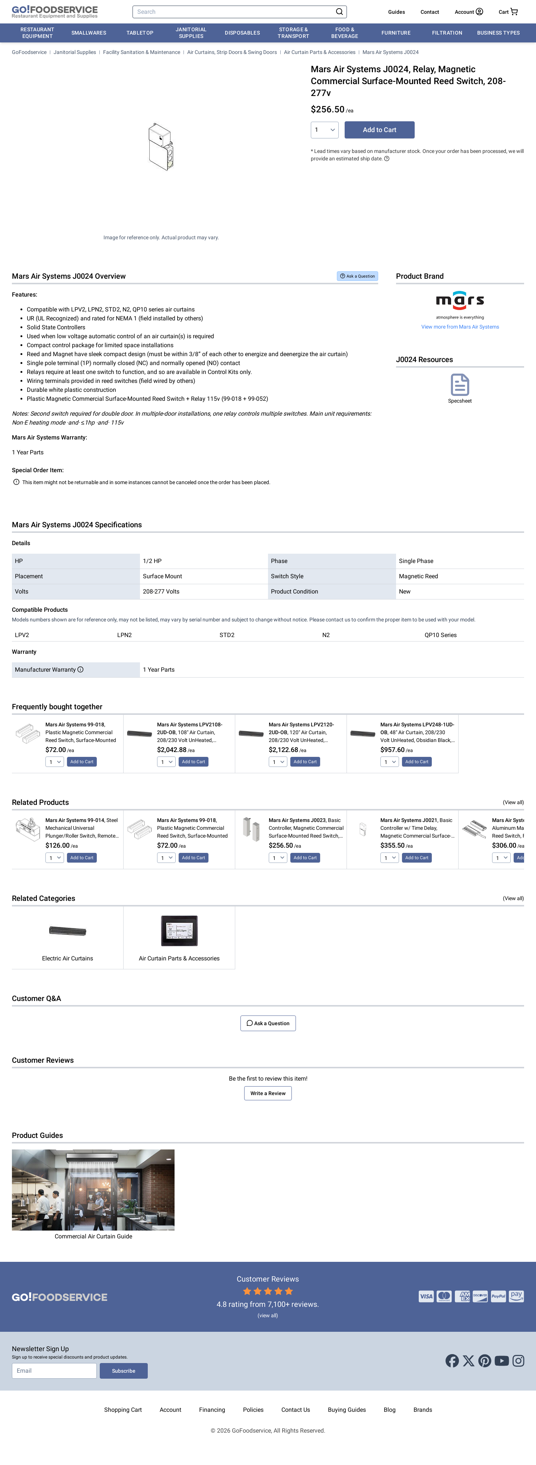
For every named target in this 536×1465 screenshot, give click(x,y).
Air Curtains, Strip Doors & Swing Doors (232, 52)
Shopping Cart (123, 1409)
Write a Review (268, 1093)
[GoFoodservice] (55, 12)
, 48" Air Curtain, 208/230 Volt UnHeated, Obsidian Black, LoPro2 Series (417, 733)
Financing (212, 1409)
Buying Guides (347, 1409)
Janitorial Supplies (191, 32)
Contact (430, 12)
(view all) (268, 1315)
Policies (253, 1409)
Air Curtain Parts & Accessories (319, 52)
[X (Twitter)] (468, 1361)
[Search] (233, 12)
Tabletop (140, 33)
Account (170, 1409)
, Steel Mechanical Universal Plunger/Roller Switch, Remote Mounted (81, 828)
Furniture (396, 33)
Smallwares (88, 33)
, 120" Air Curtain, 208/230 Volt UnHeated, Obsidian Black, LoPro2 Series (303, 733)
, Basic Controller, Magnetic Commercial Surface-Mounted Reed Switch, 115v (306, 828)
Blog (390, 1409)
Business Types (498, 33)
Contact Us (295, 1409)
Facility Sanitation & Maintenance (141, 52)
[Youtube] (502, 1361)
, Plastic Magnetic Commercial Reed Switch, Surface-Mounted (80, 732)
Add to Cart (379, 130)
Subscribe (123, 1371)
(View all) (513, 802)
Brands (423, 1409)
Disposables (242, 33)
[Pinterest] (484, 1361)
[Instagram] (518, 1361)
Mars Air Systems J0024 (391, 52)
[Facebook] (452, 1361)
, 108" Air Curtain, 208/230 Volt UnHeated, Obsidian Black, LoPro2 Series (191, 733)
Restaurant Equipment (37, 32)
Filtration (447, 33)
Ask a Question (357, 276)
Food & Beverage (344, 32)
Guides (396, 12)
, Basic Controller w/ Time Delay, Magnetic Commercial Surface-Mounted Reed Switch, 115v (416, 828)
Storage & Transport (293, 32)
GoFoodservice (29, 52)
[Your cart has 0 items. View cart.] (508, 12)
